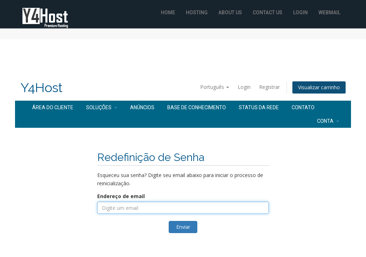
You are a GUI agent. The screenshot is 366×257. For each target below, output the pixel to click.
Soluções (101, 107)
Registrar (269, 87)
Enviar (183, 226)
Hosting (197, 12)
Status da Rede (259, 107)
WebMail (329, 12)
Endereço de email (121, 196)
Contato (303, 107)
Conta (328, 121)
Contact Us (267, 12)
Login (300, 12)
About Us (230, 12)
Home (168, 12)
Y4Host (41, 87)
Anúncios (142, 107)
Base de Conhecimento (196, 107)
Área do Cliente (52, 107)
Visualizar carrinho (319, 87)
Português (214, 87)
